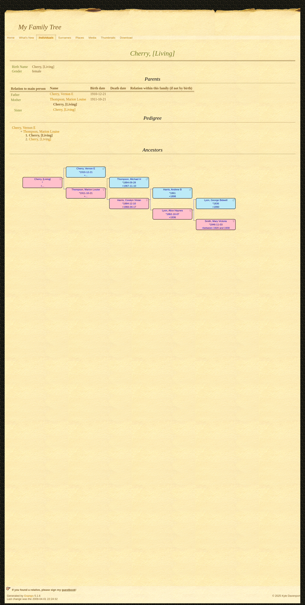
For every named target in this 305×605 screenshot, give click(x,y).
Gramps (29, 595)
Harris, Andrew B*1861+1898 (172, 193)
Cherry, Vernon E (61, 94)
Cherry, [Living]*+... (42, 182)
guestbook (68, 589)
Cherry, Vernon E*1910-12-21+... (85, 172)
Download (126, 37)
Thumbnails (108, 37)
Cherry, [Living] (64, 109)
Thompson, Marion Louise (68, 99)
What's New (26, 37)
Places (80, 37)
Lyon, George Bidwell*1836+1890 (215, 203)
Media (92, 37)
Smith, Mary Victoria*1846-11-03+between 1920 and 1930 (216, 224)
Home (11, 37)
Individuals (46, 37)
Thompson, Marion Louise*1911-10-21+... (86, 193)
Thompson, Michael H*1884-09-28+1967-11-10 (129, 182)
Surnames (64, 37)
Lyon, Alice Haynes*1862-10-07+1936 (172, 214)
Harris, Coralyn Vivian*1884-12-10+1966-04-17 (129, 203)
